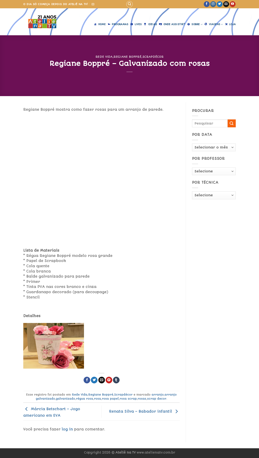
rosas (142, 398)
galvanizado (65, 398)
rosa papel (110, 398)
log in (67, 429)
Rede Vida (104, 56)
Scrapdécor (152, 56)
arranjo (158, 394)
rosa (97, 398)
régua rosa (84, 398)
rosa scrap (128, 398)
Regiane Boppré (127, 56)
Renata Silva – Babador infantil (144, 411)
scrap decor (156, 398)
